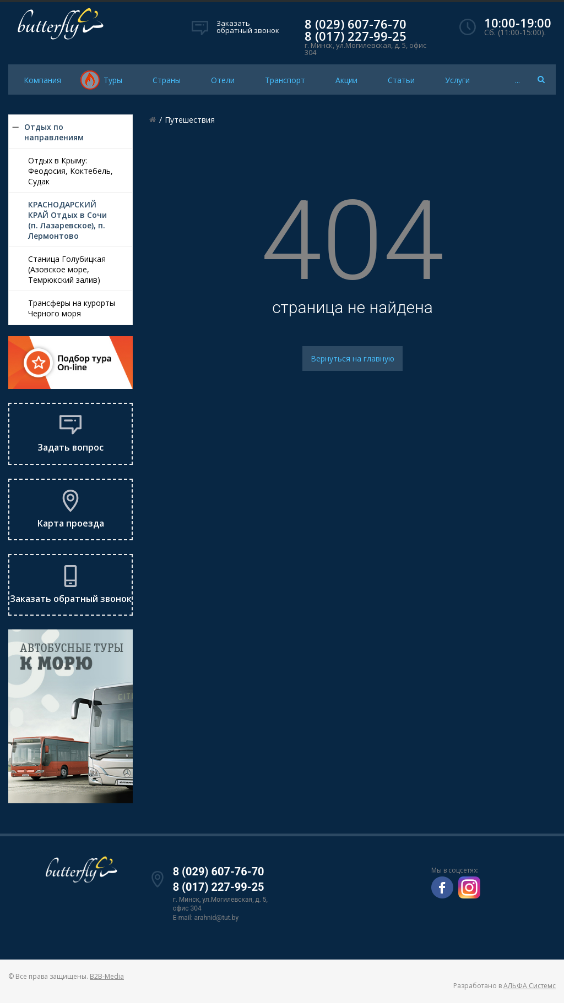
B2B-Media (107, 976)
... (517, 80)
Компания (42, 80)
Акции (346, 80)
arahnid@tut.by (216, 918)
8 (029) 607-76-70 (355, 23)
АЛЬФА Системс (529, 985)
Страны (167, 80)
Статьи (401, 80)
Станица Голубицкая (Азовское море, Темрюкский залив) (67, 269)
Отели (223, 80)
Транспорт (285, 80)
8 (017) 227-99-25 (355, 36)
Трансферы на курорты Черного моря (71, 308)
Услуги (457, 80)
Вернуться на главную (352, 358)
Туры (113, 80)
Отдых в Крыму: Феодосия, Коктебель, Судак (70, 171)
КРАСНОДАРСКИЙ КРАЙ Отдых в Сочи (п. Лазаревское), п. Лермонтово (67, 220)
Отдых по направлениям (54, 132)
